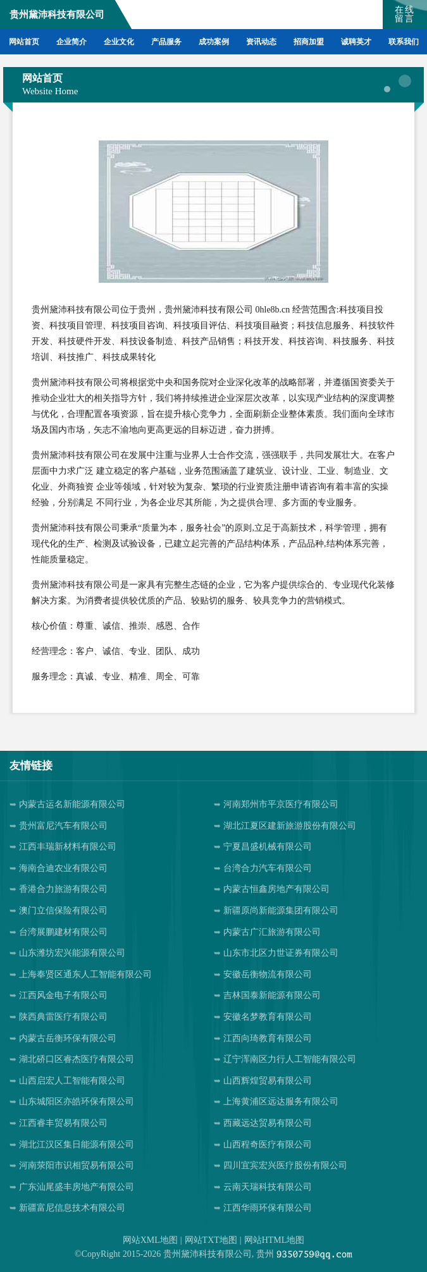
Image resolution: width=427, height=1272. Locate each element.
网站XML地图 (150, 1240)
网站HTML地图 (274, 1240)
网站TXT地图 (211, 1240)
